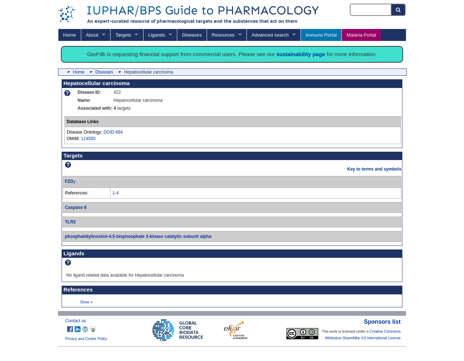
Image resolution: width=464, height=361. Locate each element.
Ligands (156, 35)
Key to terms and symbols (374, 169)
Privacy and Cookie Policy (86, 339)
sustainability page (300, 54)
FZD (70, 181)
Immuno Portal (321, 35)
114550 (88, 138)
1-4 (115, 193)
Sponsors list (382, 322)
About (92, 35)
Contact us (75, 320)
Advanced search (270, 35)
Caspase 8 (75, 207)
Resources (223, 35)
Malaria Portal (361, 35)
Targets (123, 35)
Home (69, 35)
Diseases (192, 35)
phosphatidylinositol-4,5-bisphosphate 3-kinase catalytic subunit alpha (138, 236)
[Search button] (399, 10)
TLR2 (70, 221)
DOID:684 (113, 132)
